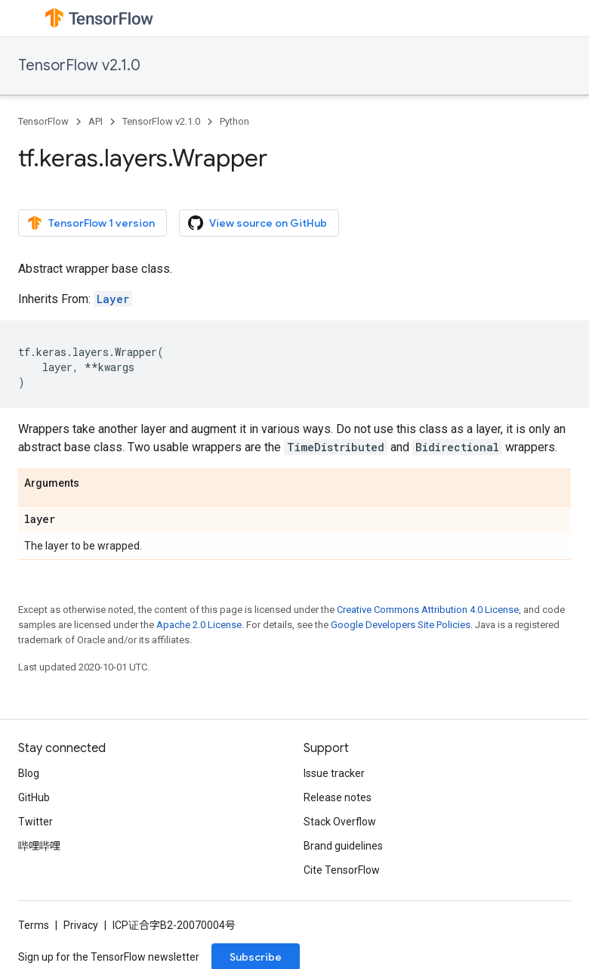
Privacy (80, 925)
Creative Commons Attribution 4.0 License (428, 609)
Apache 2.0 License (199, 624)
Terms (33, 925)
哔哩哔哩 (39, 846)
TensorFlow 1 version (91, 223)
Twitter (35, 822)
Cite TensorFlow (342, 870)
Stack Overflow (340, 822)
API (95, 121)
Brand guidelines (343, 846)
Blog (28, 773)
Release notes (338, 797)
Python (234, 121)
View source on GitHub (257, 223)
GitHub (34, 797)
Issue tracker (334, 773)
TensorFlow (43, 121)
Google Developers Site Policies (400, 624)
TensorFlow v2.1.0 (79, 65)
